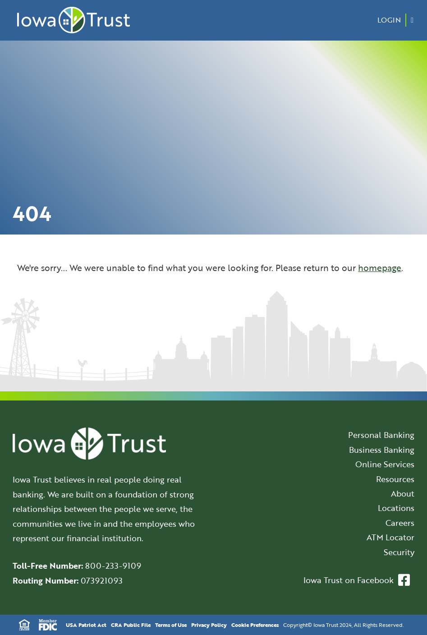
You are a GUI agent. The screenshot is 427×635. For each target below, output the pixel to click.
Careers (400, 523)
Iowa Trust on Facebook (356, 580)
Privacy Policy (209, 625)
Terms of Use (171, 625)
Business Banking (381, 450)
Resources (395, 479)
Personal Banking (381, 435)
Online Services (384, 464)
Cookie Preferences (255, 625)
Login (389, 19)
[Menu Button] (412, 20)
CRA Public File (131, 625)
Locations (396, 508)
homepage (379, 268)
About (402, 493)
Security (399, 552)
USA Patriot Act (86, 625)
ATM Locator (390, 537)
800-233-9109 (113, 565)
